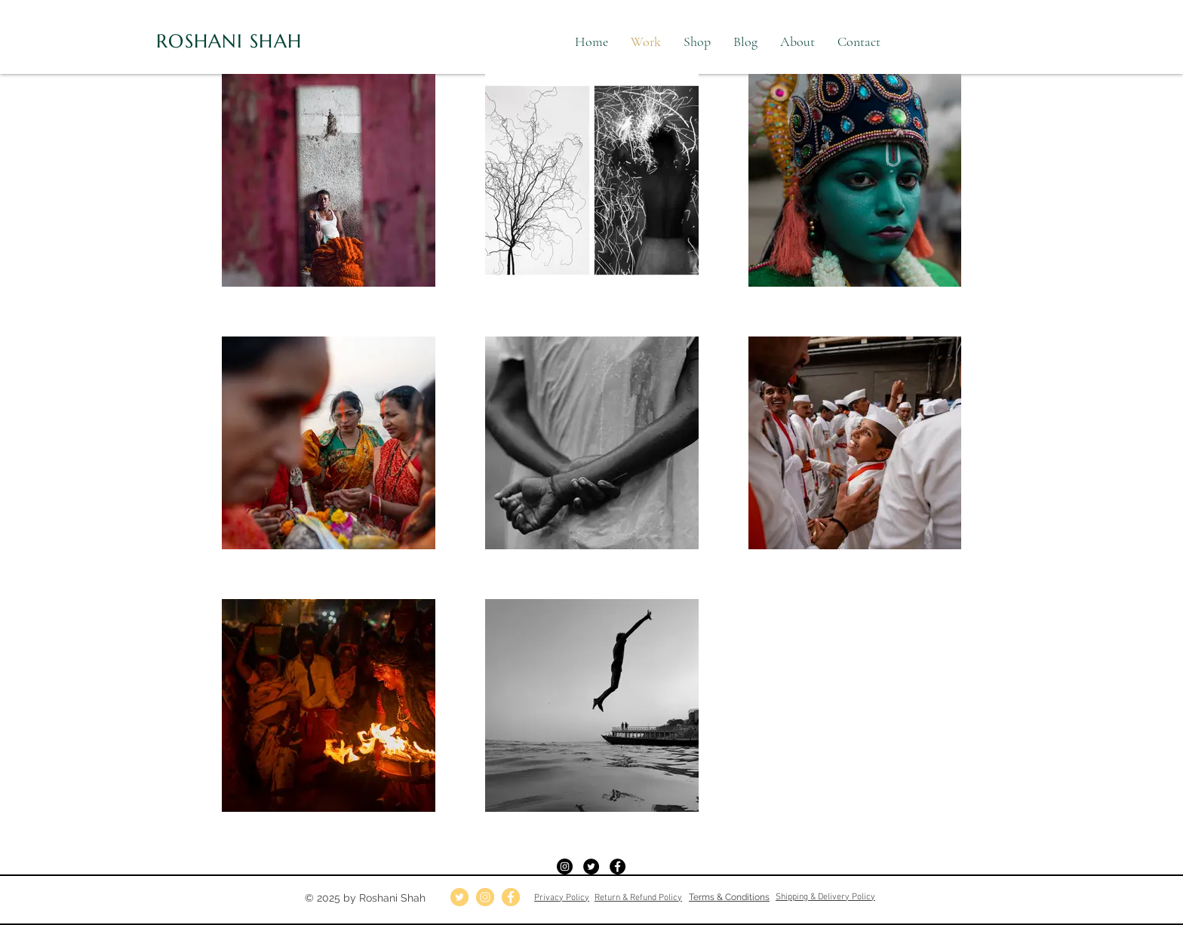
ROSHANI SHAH (229, 41)
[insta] (485, 897)
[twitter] (459, 897)
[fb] (511, 897)
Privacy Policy (561, 898)
